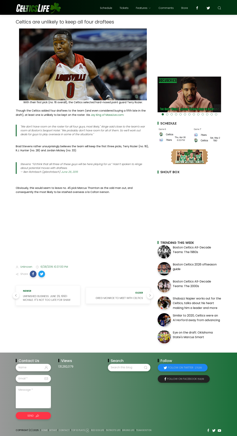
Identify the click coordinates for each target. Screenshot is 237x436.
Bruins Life (128, 430)
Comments (166, 8)
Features (143, 8)
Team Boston (143, 430)
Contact (64, 430)
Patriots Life (113, 430)
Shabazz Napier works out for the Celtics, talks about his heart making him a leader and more (197, 303)
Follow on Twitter (185, 367)
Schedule (106, 8)
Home (44, 430)
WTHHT (53, 430)
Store (184, 8)
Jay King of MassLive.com (107, 115)
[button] (33, 274)
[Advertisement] (83, 233)
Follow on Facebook (185, 379)
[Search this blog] (129, 367)
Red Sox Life (97, 430)
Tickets (124, 8)
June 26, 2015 (69, 172)
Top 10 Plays (78, 430)
